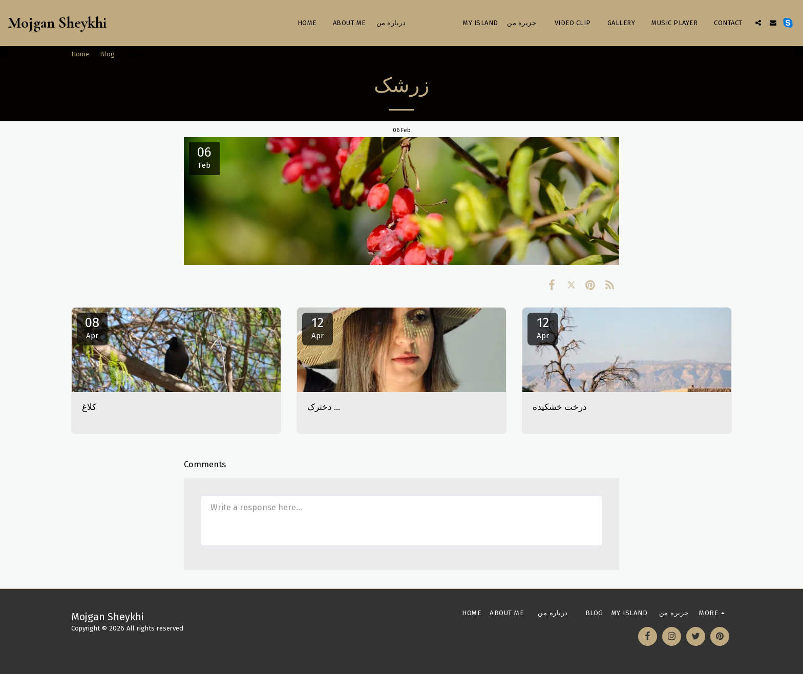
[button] (758, 22)
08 (92, 327)
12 (317, 327)
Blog (107, 54)
